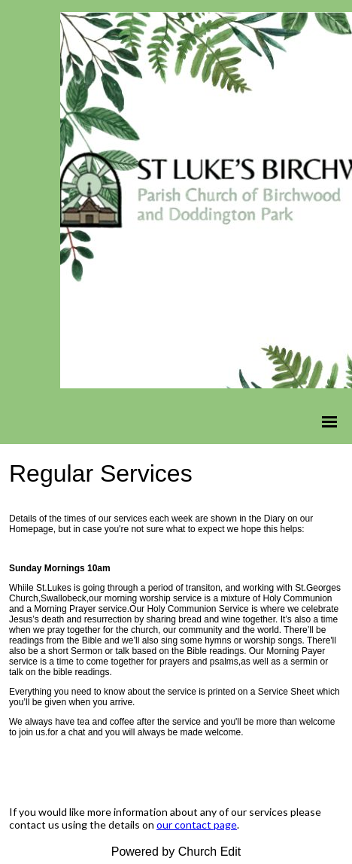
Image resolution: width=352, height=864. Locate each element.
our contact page (196, 824)
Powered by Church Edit (176, 851)
